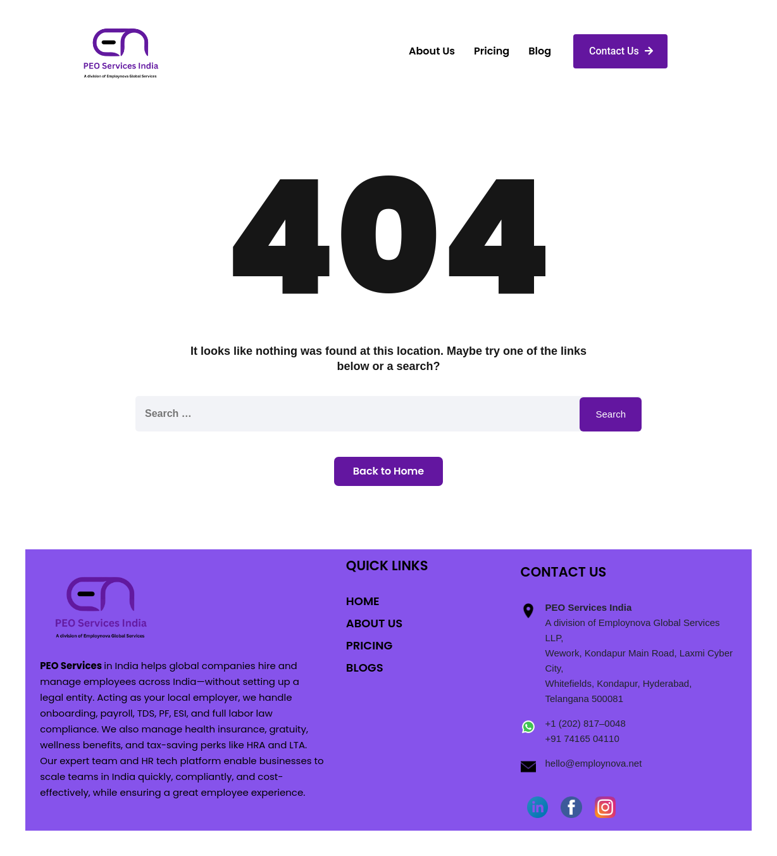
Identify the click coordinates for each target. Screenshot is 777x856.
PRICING (369, 645)
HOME (363, 601)
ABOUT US (374, 623)
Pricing (491, 51)
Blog (539, 51)
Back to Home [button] (388, 471)
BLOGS (364, 667)
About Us (432, 51)
